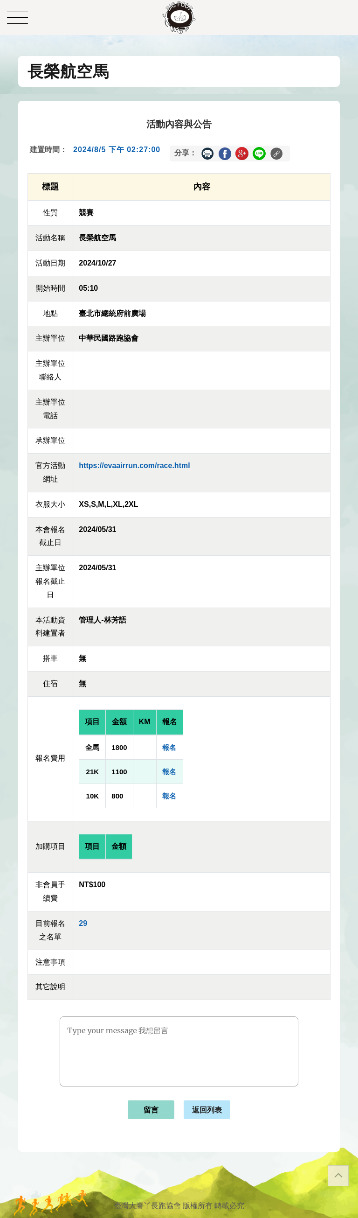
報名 (169, 747)
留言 (151, 1110)
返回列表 (207, 1110)
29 (83, 923)
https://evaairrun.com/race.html (134, 465)
